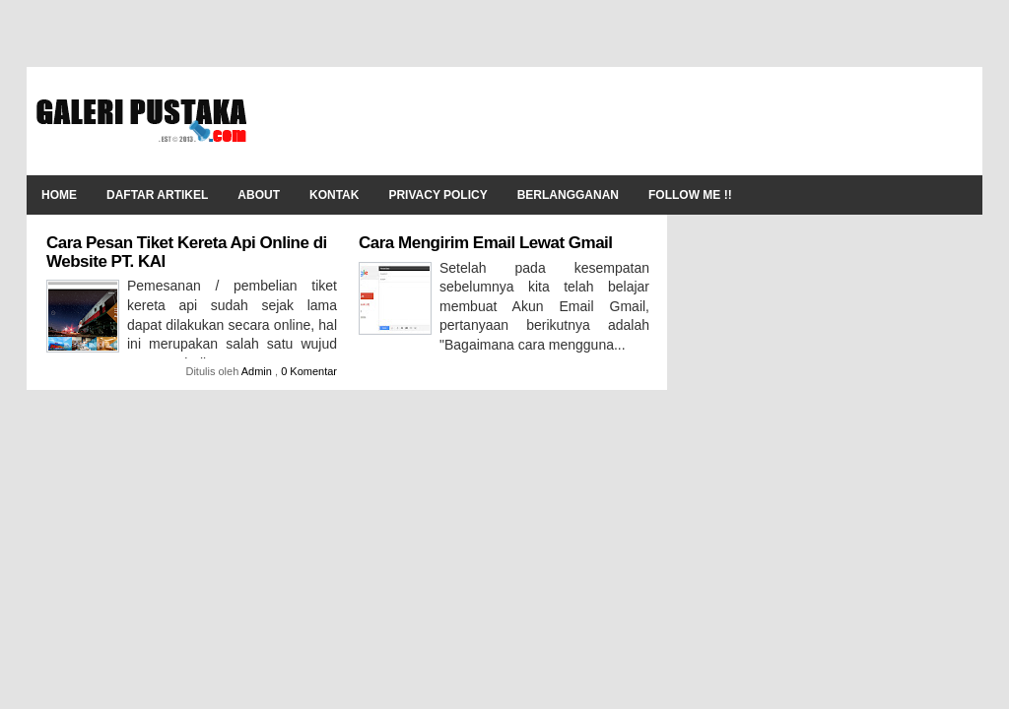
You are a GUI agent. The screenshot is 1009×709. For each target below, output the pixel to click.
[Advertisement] (614, 121)
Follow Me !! (690, 195)
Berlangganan (568, 195)
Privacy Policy (437, 195)
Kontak (334, 195)
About (258, 195)
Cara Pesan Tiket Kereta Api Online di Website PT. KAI (186, 252)
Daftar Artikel (157, 195)
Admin (258, 371)
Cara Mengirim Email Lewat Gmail (486, 242)
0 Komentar (309, 371)
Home (59, 195)
